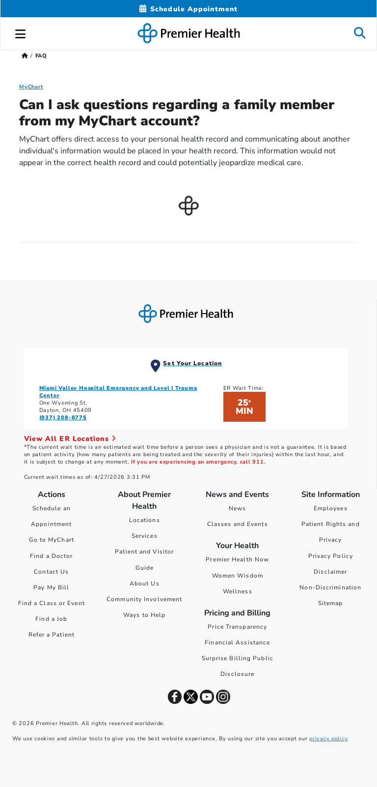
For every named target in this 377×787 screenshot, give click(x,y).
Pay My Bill (51, 587)
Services (145, 536)
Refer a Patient (51, 635)
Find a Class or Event (51, 603)
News (237, 508)
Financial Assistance (237, 642)
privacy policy (328, 738)
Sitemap (330, 603)
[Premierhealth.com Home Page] (25, 55)
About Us (145, 583)
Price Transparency (237, 627)
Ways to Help (144, 615)
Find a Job (51, 619)
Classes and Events (237, 524)
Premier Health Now (237, 559)
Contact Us (51, 572)
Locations (144, 520)
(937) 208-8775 (63, 417)
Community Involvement (144, 599)
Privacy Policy (330, 556)
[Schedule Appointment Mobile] (188, 9)
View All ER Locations (70, 438)
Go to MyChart (51, 540)
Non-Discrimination (330, 587)
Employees (331, 508)
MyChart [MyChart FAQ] (31, 86)
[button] (20, 32)
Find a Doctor (51, 556)
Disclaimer (330, 572)
